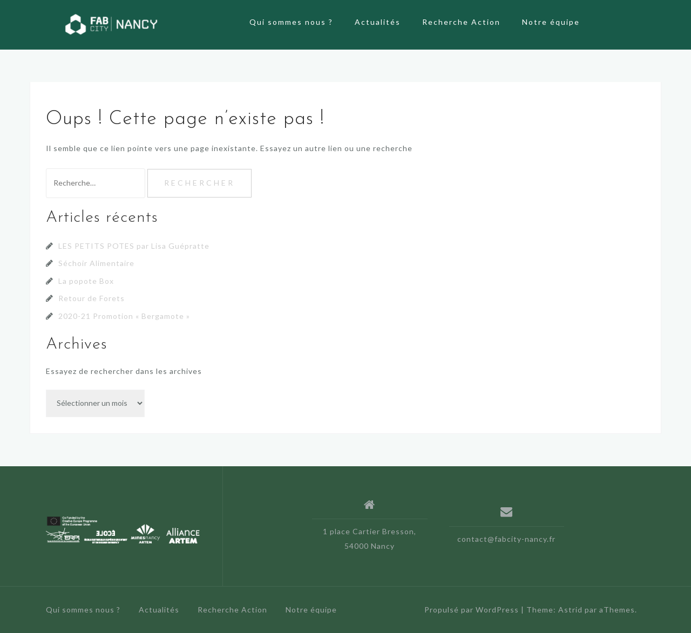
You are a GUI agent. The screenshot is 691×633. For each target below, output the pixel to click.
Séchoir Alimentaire (96, 263)
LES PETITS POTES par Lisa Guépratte (133, 245)
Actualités (378, 21)
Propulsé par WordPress (471, 609)
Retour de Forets (91, 298)
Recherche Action (461, 21)
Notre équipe (551, 21)
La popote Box (86, 280)
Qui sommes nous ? (291, 21)
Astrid (570, 609)
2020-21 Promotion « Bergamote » (124, 316)
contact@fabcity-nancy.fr (506, 538)
